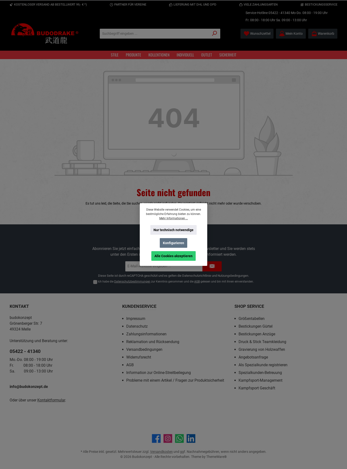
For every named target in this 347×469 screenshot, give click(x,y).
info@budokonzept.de (29, 386)
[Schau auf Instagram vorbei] (167, 438)
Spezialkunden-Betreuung (260, 372)
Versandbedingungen (144, 349)
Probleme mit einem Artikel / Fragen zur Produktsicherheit (175, 380)
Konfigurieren (173, 243)
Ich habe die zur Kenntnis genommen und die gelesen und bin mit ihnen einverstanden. (176, 281)
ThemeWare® (216, 457)
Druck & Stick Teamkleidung (262, 341)
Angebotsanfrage (253, 357)
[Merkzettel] (257, 34)
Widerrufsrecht (138, 357)
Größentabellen (252, 318)
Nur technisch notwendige (173, 230)
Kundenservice (139, 306)
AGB (197, 281)
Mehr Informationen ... (173, 218)
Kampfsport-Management (260, 380)
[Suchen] (214, 34)
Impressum (135, 318)
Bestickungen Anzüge (257, 334)
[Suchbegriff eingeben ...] (154, 34)
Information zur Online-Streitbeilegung (158, 372)
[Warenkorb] (322, 34)
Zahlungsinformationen (146, 334)
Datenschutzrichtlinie (196, 275)
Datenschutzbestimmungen (132, 281)
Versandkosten (161, 452)
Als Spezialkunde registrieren (263, 365)
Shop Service (249, 306)
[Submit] (212, 266)
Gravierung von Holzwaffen (262, 349)
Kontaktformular (51, 400)
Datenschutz (137, 326)
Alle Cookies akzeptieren (173, 256)
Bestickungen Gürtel (256, 326)
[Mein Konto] (291, 34)
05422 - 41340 (279, 13)
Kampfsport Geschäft (257, 388)
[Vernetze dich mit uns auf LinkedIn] (191, 438)
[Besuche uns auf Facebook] (156, 438)
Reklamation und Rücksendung (152, 341)
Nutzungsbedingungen (233, 275)
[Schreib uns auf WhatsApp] (179, 438)
